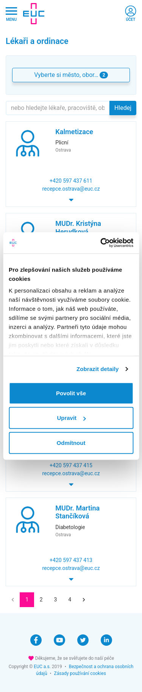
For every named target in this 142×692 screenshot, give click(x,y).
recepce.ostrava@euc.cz (71, 189)
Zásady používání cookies (80, 673)
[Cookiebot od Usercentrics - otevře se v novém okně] (101, 243)
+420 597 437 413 (71, 560)
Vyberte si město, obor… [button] (71, 74)
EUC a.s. (42, 666)
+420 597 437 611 (71, 181)
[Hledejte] (58, 108)
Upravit (71, 418)
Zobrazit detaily (97, 369)
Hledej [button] (122, 107)
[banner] (33, 13)
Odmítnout (71, 442)
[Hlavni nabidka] (11, 13)
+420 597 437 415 (71, 465)
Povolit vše (71, 393)
